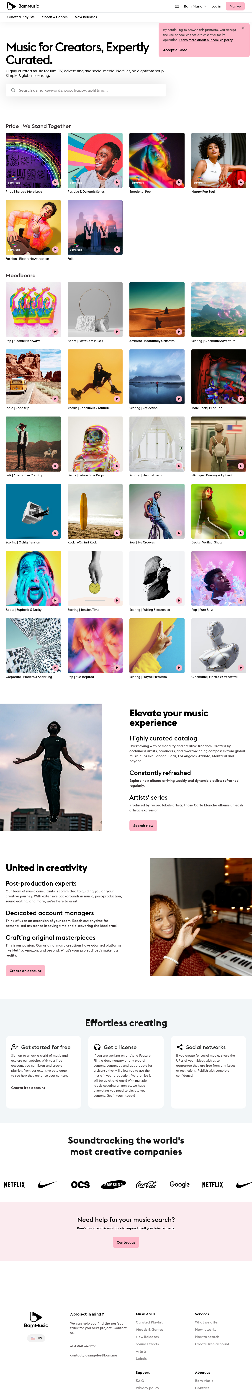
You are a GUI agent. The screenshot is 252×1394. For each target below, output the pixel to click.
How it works (205, 1329)
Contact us (126, 1242)
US (36, 1338)
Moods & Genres (54, 17)
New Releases (86, 17)
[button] (86, 90)
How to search (207, 1336)
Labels (141, 1358)
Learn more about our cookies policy (205, 40)
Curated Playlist (149, 1322)
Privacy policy (147, 1388)
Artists (141, 1351)
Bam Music (195, 6)
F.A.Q (140, 1380)
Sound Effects (147, 1344)
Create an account (25, 970)
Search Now (143, 825)
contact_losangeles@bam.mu (93, 1355)
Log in (216, 6)
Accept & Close (175, 50)
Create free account (27, 1087)
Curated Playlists (20, 17)
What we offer (207, 1322)
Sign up (235, 6)
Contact (202, 1388)
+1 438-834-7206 (83, 1346)
